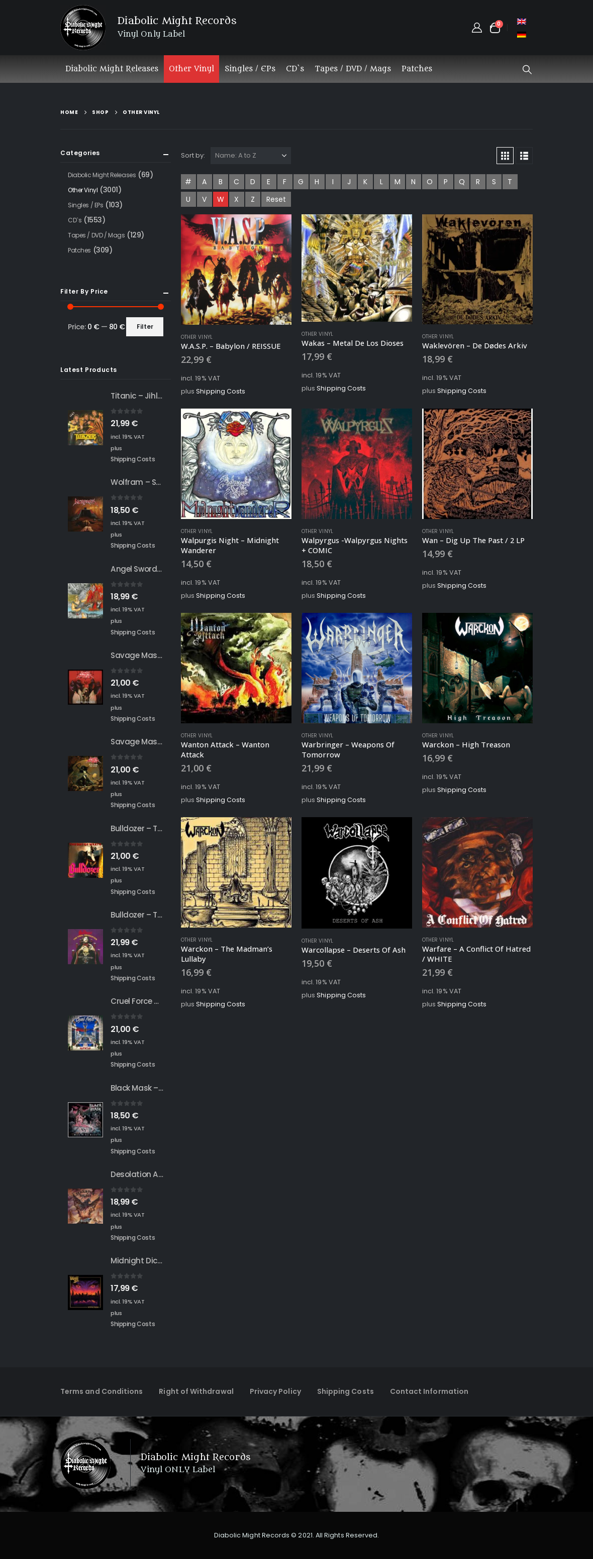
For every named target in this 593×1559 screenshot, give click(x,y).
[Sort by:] (251, 155)
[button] (527, 69)
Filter (145, 326)
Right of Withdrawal (196, 1391)
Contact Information (429, 1391)
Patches (417, 69)
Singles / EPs (250, 69)
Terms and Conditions (101, 1391)
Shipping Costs (220, 391)
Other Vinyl (191, 69)
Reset (276, 199)
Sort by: (193, 155)
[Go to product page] (236, 269)
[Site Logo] (83, 27)
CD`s (295, 69)
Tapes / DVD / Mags (353, 69)
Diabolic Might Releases (111, 69)
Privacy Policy (275, 1391)
